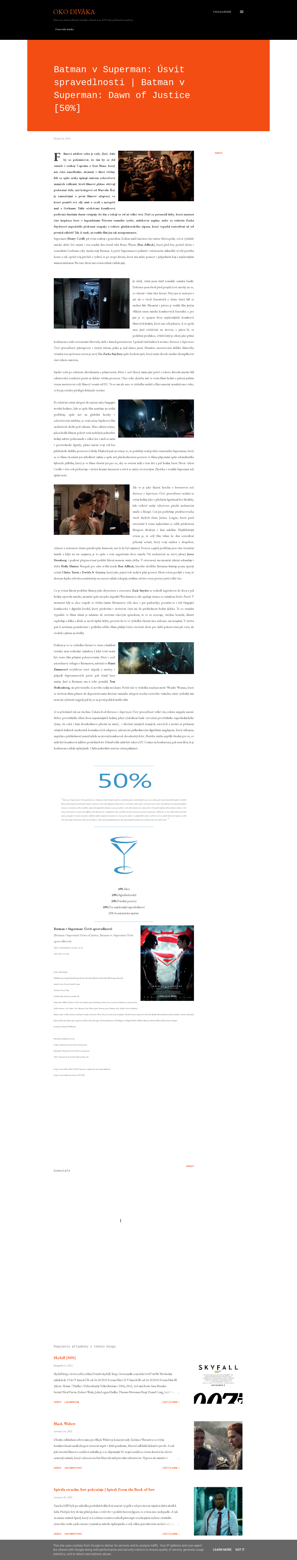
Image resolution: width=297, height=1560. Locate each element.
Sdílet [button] (219, 153)
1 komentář (71, 1402)
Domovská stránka (64, 29)
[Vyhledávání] (222, 11)
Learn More (222, 1549)
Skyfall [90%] (65, 1357)
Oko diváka (74, 11)
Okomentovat (73, 1467)
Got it (240, 1549)
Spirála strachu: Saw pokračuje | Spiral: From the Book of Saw (104, 1489)
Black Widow (65, 1423)
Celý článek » (171, 1402)
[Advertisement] (118, 1297)
